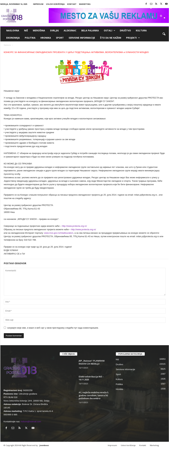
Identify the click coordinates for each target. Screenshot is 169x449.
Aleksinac (70, 30)
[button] (164, 34)
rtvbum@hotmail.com (31, 421)
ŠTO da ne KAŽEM (110, 37)
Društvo (125, 30)
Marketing (85, 4)
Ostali (109, 30)
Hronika (45, 37)
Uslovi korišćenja (55, 4)
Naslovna (12, 30)
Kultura (141, 30)
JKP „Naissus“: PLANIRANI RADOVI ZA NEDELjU (92, 362)
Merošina (39, 30)
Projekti (133, 37)
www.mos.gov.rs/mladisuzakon (58, 233)
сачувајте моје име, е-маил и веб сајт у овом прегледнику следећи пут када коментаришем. (53, 328)
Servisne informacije (82, 37)
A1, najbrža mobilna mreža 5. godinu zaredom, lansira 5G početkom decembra (94, 395)
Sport (60, 37)
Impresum (38, 4)
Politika (30, 37)
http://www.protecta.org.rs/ (74, 226)
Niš (26, 30)
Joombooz (44, 445)
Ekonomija (13, 37)
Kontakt (71, 4)
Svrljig (54, 30)
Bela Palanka (90, 30)
